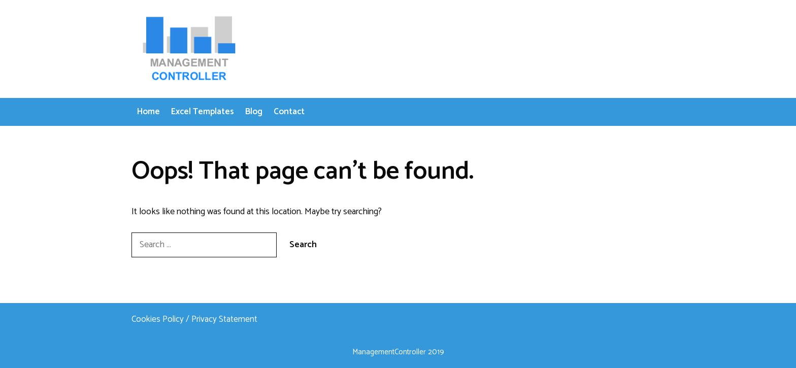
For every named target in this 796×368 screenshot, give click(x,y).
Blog (253, 112)
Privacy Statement (224, 319)
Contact (289, 112)
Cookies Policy (157, 319)
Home (148, 112)
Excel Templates (202, 112)
